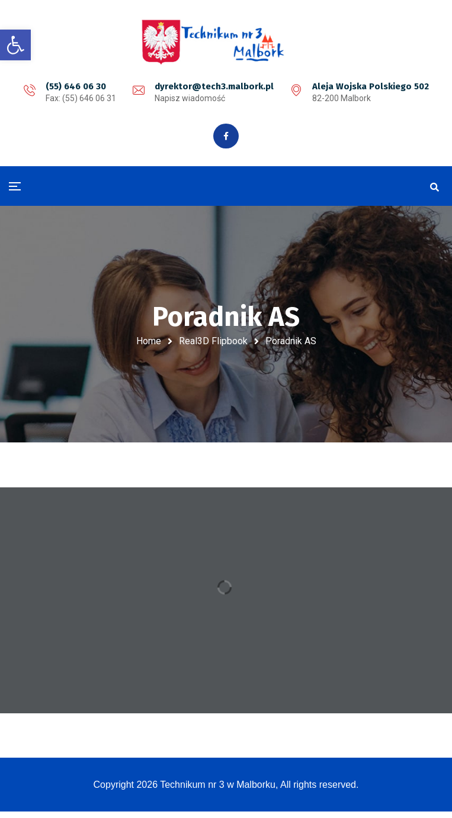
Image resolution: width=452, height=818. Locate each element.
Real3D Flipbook (213, 342)
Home (148, 342)
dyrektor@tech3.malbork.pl (214, 86)
